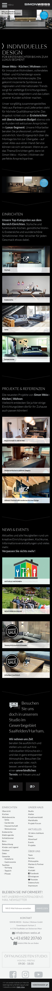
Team (30, 855)
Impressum (33, 885)
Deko (4, 853)
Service (31, 858)
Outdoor (6, 850)
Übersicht (6, 811)
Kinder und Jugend (10, 847)
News (30, 836)
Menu (8, 5)
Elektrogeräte (8, 835)
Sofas (7, 820)
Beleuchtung (7, 844)
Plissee (8, 873)
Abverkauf (32, 839)
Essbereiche (7, 832)
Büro (4, 841)
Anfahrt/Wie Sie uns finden (26, 943)
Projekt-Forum (34, 823)
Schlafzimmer (8, 838)
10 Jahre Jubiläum (36, 833)
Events (31, 842)
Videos (31, 867)
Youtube (33, 879)
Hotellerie (9, 859)
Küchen (5, 814)
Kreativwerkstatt (35, 817)
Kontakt (31, 870)
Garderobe (9, 823)
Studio (31, 811)
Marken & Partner (36, 864)
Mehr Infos (21, 987)
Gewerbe (6, 856)
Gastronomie (10, 862)
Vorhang (8, 867)
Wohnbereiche (8, 817)
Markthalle (33, 820)
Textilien (5, 865)
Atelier (31, 814)
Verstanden (39, 985)
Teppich (8, 870)
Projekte (31, 845)
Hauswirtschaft (11, 826)
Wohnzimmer (10, 829)
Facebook (33, 873)
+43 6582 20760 (26, 938)
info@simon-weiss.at (26, 932)
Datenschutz (33, 882)
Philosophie (33, 861)
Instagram (33, 876)
